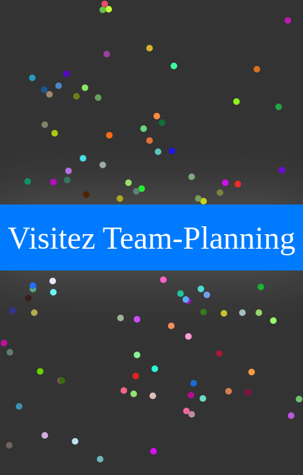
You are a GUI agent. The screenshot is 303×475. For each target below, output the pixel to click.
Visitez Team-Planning (152, 237)
